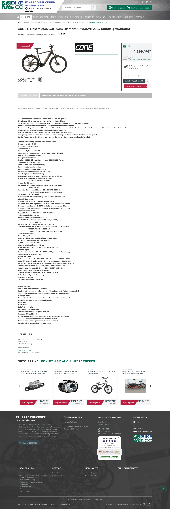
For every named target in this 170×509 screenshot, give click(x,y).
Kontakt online (25, 473)
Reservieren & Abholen (135, 86)
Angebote (128, 17)
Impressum (23, 484)
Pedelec (36, 22)
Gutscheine (115, 17)
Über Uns (55, 473)
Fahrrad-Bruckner (125, 504)
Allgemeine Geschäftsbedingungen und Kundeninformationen (33, 476)
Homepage (72, 499)
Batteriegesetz (25, 487)
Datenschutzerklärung (28, 489)
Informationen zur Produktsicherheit (64, 95)
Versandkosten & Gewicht (141, 59)
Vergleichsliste (90, 475)
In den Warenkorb (135, 81)
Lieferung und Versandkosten (30, 482)
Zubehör (63, 17)
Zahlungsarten (25, 491)
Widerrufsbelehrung (27, 480)
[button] (150, 385)
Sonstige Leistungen (95, 17)
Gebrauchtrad (41, 17)
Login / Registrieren (92, 473)
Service (140, 17)
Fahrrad (26, 17)
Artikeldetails (28, 95)
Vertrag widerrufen (28, 443)
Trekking (47, 22)
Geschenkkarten (58, 475)
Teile (53, 17)
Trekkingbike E (60, 22)
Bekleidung (76, 17)
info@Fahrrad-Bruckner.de (109, 433)
